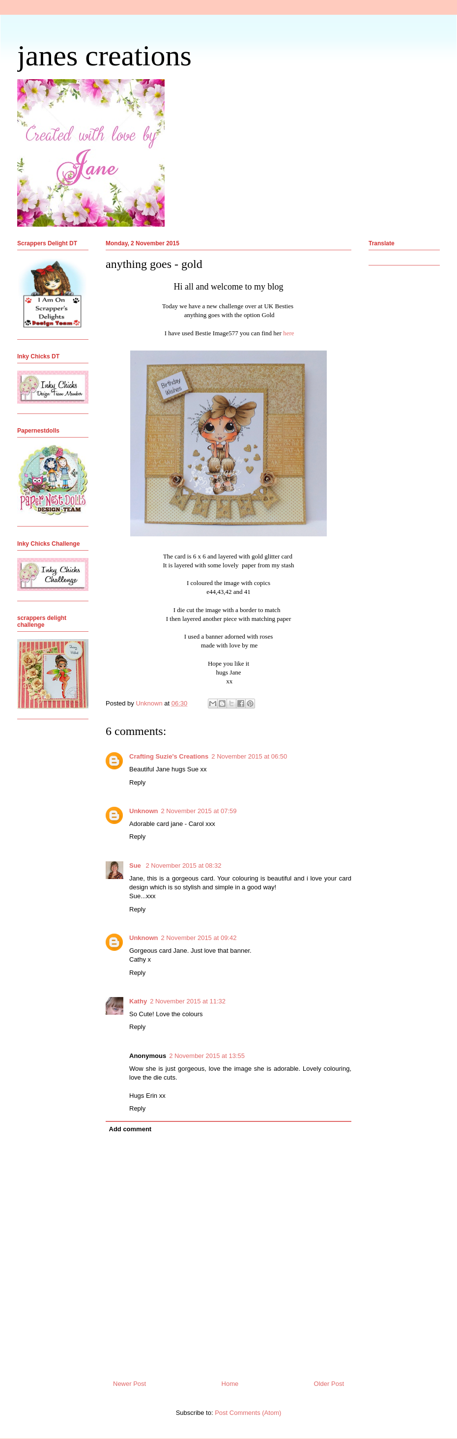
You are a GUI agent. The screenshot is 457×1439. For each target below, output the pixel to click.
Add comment (130, 1129)
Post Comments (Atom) (248, 1412)
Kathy (138, 1001)
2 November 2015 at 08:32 (183, 865)
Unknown (143, 811)
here (288, 333)
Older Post (329, 1383)
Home (230, 1383)
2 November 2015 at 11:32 (188, 1001)
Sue (136, 865)
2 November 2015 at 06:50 (249, 756)
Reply (137, 782)
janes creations (104, 55)
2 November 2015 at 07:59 (199, 811)
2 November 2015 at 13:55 (207, 1055)
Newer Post (129, 1383)
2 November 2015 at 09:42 (199, 937)
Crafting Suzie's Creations (168, 756)
